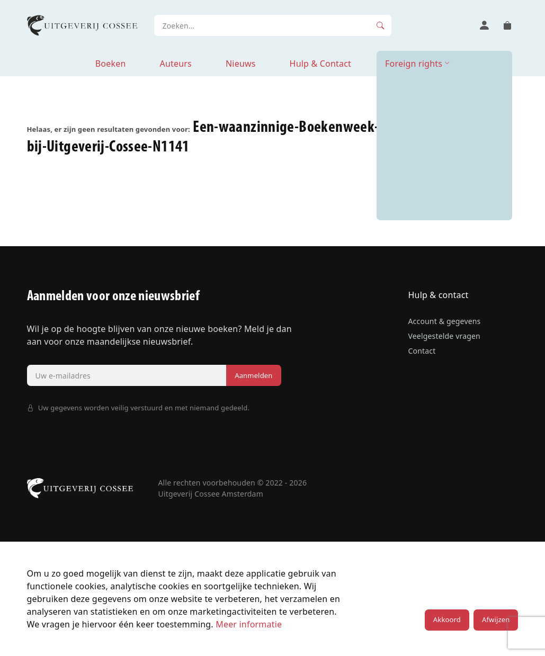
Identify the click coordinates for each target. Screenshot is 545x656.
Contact (421, 351)
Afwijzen (496, 619)
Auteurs (175, 63)
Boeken (110, 63)
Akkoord (447, 619)
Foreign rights (413, 63)
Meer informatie (249, 624)
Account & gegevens (444, 321)
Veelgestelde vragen (444, 336)
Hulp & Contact (320, 63)
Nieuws (241, 63)
